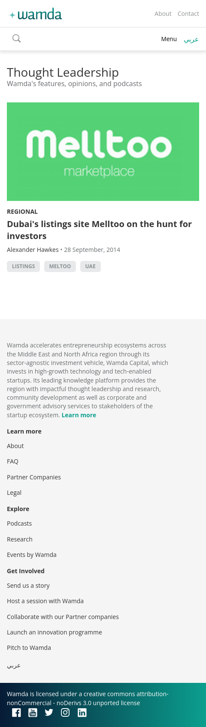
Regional (22, 211)
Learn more (78, 415)
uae (90, 266)
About (162, 13)
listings (23, 266)
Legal (14, 492)
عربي (191, 39)
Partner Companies (34, 477)
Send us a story (28, 585)
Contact (188, 13)
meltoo (60, 266)
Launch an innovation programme (54, 632)
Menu (169, 39)
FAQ (12, 461)
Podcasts (19, 523)
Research (20, 539)
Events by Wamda (32, 554)
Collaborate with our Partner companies (63, 617)
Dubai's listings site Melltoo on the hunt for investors (99, 230)
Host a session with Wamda (45, 601)
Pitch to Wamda (29, 647)
